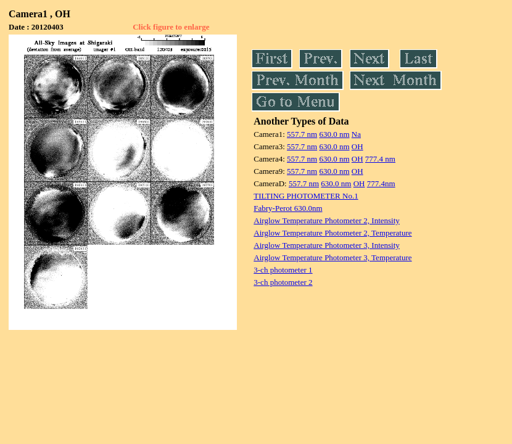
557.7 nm (302, 134)
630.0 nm (334, 134)
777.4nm (381, 183)
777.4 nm (380, 158)
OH (357, 146)
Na (356, 134)
